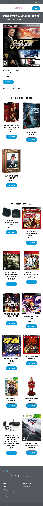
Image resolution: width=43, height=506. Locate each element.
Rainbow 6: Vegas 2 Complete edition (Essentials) (31, 233)
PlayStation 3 (16, 70)
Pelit (11, 70)
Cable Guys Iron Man (31, 398)
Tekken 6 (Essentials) (31, 356)
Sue (6, 486)
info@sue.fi (37, 2)
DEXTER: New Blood (31, 132)
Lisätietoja (8, 82)
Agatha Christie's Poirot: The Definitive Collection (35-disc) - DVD (11, 127)
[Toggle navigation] (5, 8)
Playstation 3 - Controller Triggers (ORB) (11, 223)
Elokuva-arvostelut (10, 493)
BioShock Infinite (11, 398)
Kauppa (36, 8)
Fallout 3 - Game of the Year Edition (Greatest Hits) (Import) (12, 275)
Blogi (6, 496)
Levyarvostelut (9, 490)
